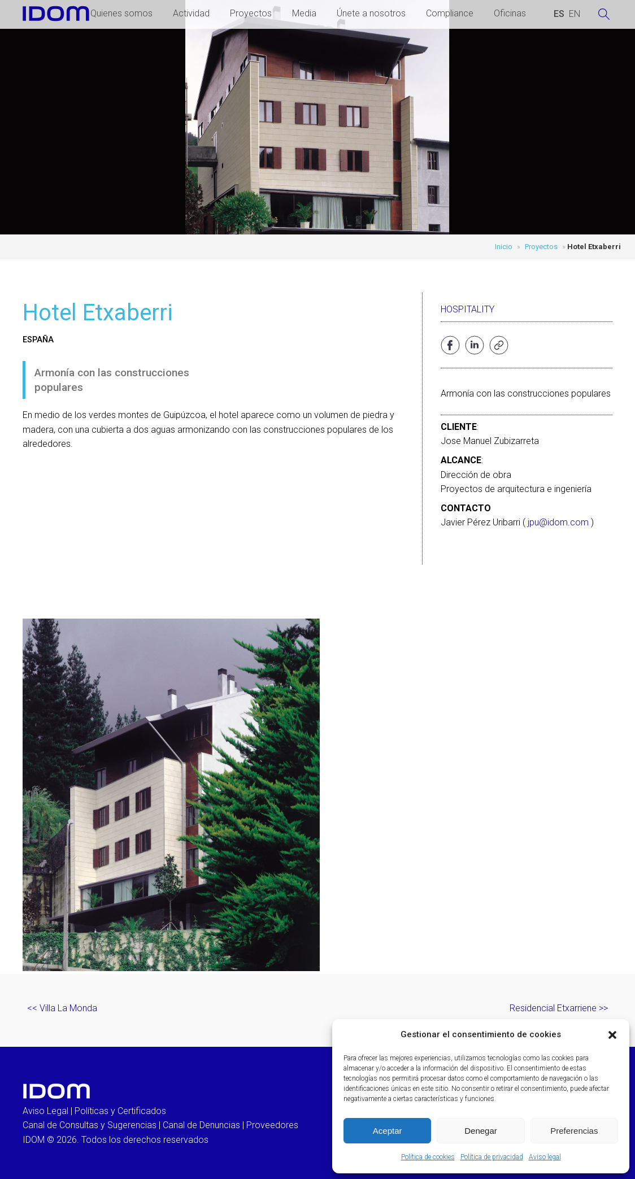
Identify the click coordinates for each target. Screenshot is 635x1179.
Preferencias (574, 1131)
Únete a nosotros (371, 13)
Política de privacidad (491, 1157)
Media (304, 13)
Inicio (503, 246)
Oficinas (510, 13)
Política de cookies (428, 1157)
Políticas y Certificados (120, 1111)
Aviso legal (545, 1157)
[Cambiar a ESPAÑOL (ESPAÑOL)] (559, 14)
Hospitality (467, 309)
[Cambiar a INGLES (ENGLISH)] (574, 14)
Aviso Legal (45, 1111)
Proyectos (251, 13)
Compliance (449, 13)
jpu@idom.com (558, 522)
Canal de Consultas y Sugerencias (89, 1125)
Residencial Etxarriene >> (559, 1008)
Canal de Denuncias (201, 1125)
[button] (612, 1035)
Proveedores (272, 1125)
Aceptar (387, 1131)
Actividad (191, 13)
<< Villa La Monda (62, 1008)
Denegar (480, 1131)
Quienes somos (121, 13)
